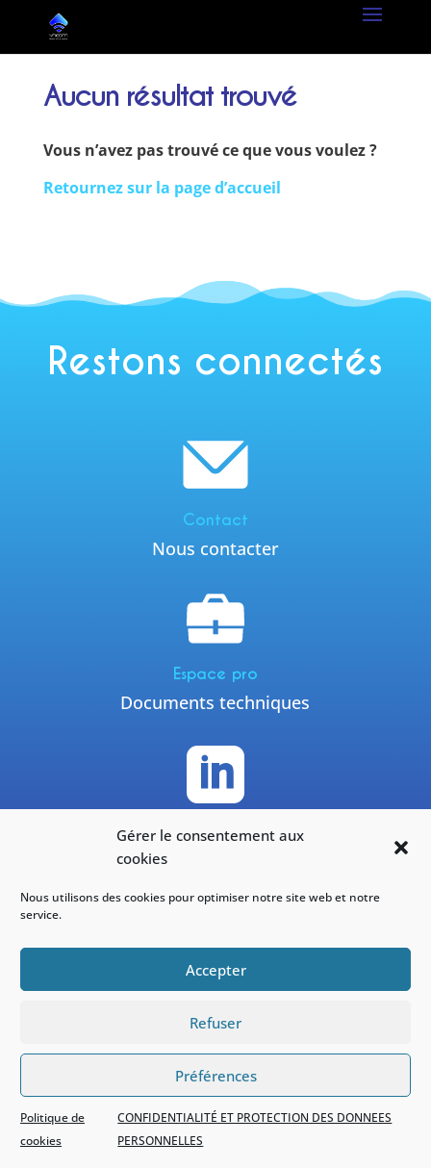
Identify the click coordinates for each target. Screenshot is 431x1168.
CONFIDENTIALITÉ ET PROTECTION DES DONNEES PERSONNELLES (254, 1129)
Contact (215, 520)
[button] (401, 847)
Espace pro (215, 674)
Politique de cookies (52, 1129)
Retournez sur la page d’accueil (162, 187)
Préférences (216, 1075)
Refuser (215, 1022)
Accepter (216, 969)
